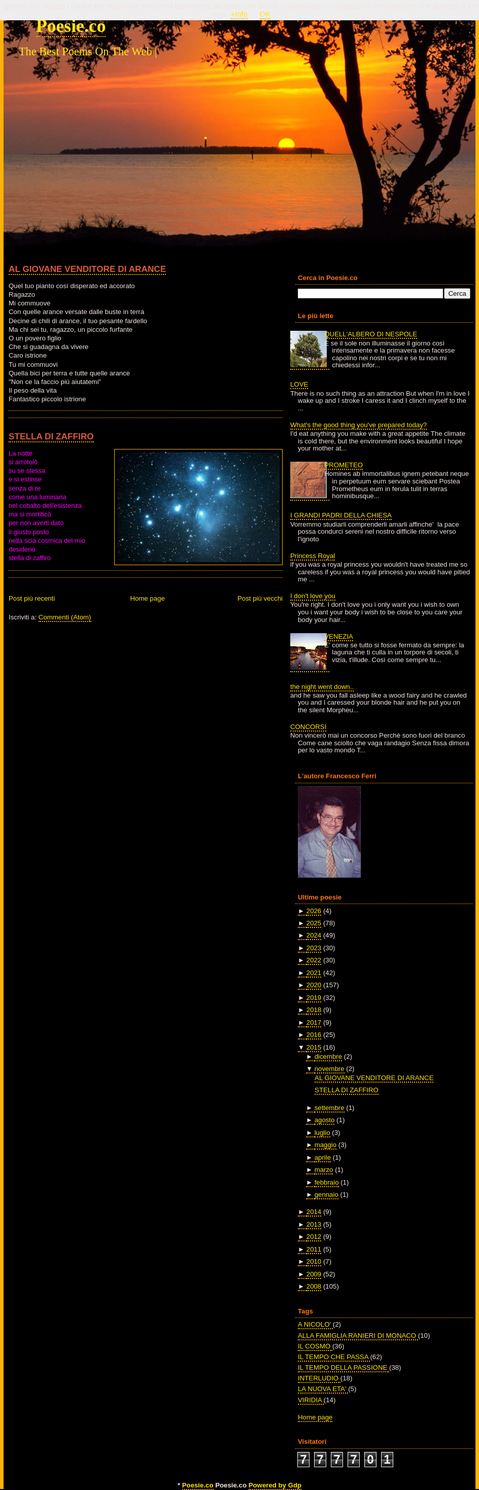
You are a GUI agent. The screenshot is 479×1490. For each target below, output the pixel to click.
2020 (313, 985)
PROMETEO (343, 465)
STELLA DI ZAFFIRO (51, 436)
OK (265, 14)
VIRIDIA (311, 1400)
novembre (330, 1068)
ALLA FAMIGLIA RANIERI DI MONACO (358, 1335)
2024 (313, 935)
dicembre (328, 1056)
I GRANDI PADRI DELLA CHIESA (341, 515)
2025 (313, 923)
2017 (313, 1022)
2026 (313, 911)
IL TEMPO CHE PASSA (334, 1357)
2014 (313, 1212)
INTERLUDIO (319, 1378)
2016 (313, 1034)
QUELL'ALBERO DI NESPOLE (370, 334)
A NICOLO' (315, 1324)
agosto (325, 1120)
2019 (313, 997)
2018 (313, 1010)
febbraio (327, 1182)
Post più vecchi (260, 598)
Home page (147, 598)
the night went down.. (322, 686)
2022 (313, 960)
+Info (239, 14)
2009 (313, 1274)
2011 (313, 1249)
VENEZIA (338, 636)
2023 (313, 948)
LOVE (299, 384)
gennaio (326, 1194)
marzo (324, 1169)
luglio (322, 1132)
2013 (313, 1224)
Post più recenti (32, 598)
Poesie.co (71, 26)
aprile (323, 1157)
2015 (313, 1047)
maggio (325, 1145)
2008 (313, 1286)
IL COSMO (315, 1346)
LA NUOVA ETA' (323, 1389)
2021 (313, 973)
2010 (313, 1261)
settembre (330, 1108)
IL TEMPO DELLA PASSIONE (343, 1367)
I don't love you (312, 596)
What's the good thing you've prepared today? (358, 425)
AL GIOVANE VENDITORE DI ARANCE (87, 269)
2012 (313, 1236)
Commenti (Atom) (65, 617)
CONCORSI (308, 727)
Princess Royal (312, 556)
